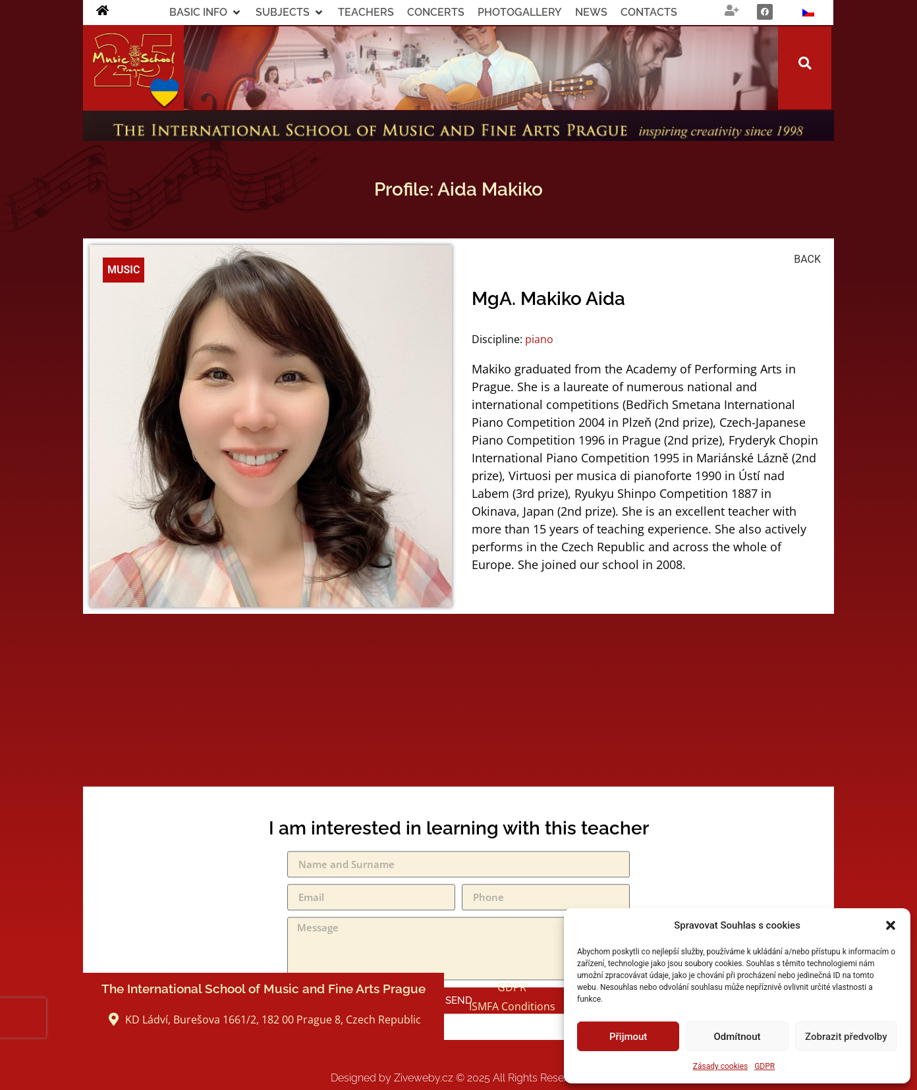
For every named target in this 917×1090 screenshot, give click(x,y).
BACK (807, 259)
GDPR (764, 1066)
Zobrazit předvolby (846, 1037)
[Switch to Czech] (808, 12)
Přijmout (628, 1037)
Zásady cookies (720, 1066)
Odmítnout (737, 1037)
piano (539, 339)
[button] (890, 925)
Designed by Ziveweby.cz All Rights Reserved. (459, 1078)
